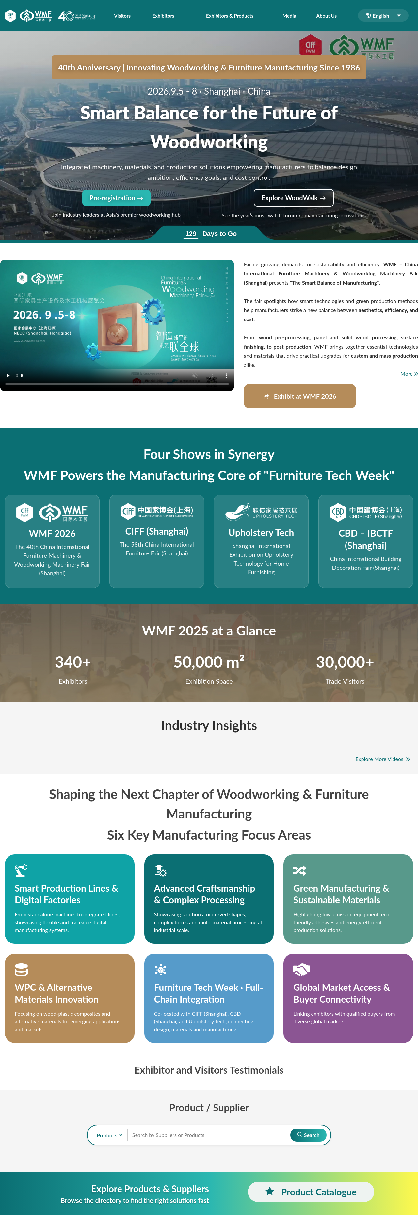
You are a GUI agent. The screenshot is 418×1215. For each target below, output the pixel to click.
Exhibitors (162, 16)
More (409, 373)
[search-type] (106, 1135)
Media (291, 16)
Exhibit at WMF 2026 (300, 396)
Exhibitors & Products (230, 16)
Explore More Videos (383, 759)
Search (308, 1135)
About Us (327, 16)
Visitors (122, 16)
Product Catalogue (311, 1191)
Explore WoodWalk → (294, 198)
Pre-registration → (116, 198)
